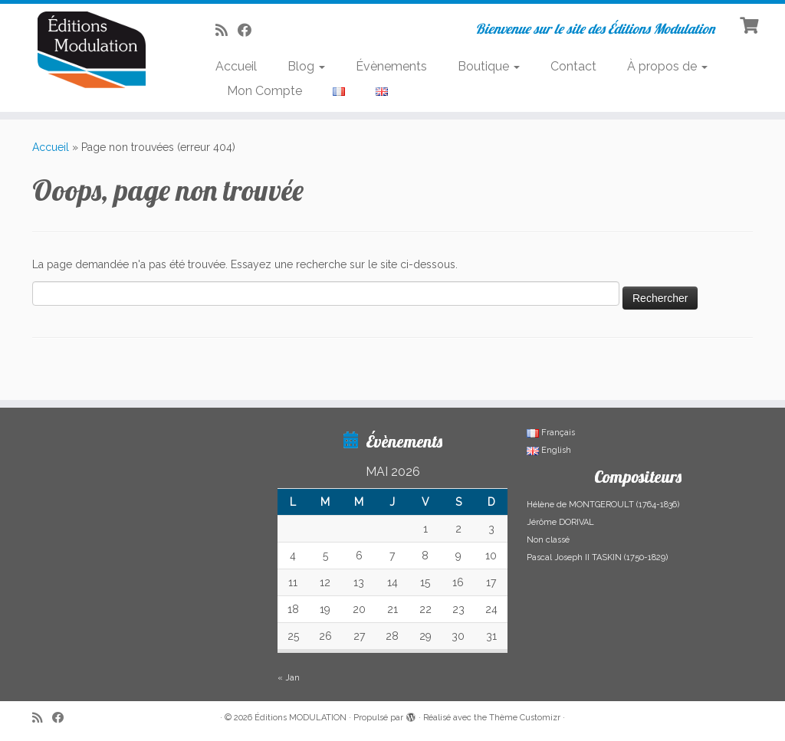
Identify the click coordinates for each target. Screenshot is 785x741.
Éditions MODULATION (301, 718)
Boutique (489, 66)
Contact (573, 66)
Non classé (548, 540)
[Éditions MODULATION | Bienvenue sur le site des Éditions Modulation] (92, 49)
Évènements (391, 66)
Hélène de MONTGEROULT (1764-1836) (603, 505)
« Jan (289, 678)
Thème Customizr (524, 718)
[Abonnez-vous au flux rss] (226, 30)
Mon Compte (264, 91)
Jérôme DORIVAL (560, 522)
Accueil (236, 66)
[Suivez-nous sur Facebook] (249, 30)
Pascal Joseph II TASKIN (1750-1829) (597, 557)
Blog (306, 66)
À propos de (667, 66)
